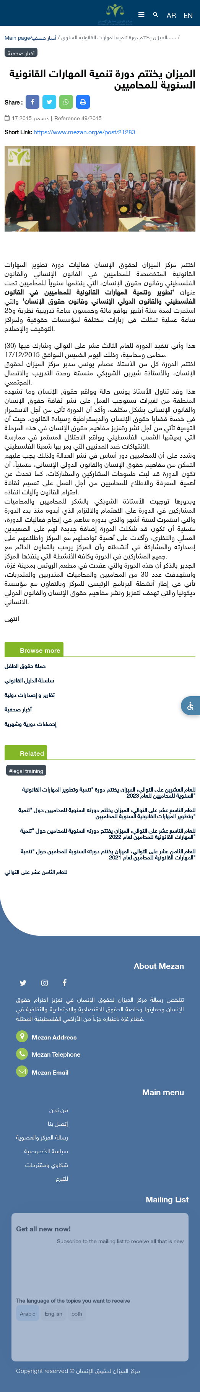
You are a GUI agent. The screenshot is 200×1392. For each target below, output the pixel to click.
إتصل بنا (58, 1125)
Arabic (28, 1318)
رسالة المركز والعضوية (42, 1139)
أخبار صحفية (43, 37)
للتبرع (62, 1180)
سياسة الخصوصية (46, 1152)
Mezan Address (46, 1039)
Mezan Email (42, 1074)
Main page (17, 37)
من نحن (58, 1111)
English (53, 1318)
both (77, 1318)
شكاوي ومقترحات (46, 1166)
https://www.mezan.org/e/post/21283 (84, 131)
